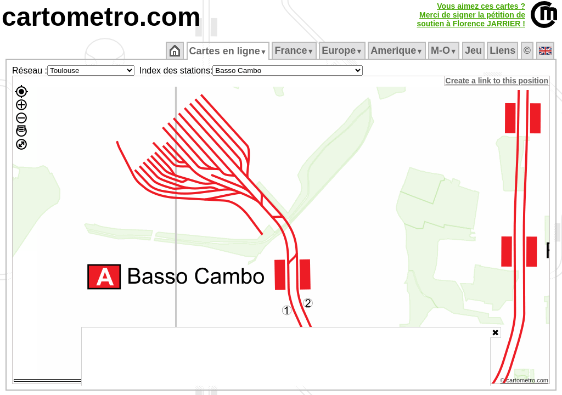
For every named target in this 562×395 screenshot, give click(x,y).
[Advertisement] (286, 356)
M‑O (445, 50)
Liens (503, 50)
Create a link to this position (497, 80)
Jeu (473, 50)
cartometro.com (101, 16)
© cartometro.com (525, 382)
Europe (343, 50)
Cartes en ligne (228, 51)
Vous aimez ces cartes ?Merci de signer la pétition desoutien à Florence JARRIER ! (471, 15)
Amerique (398, 50)
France (295, 50)
